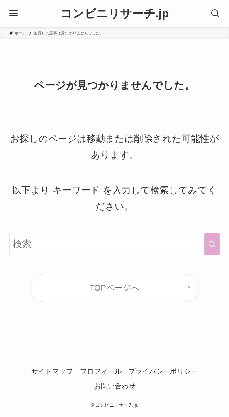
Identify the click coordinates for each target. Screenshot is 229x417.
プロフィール (101, 371)
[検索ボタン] (215, 13)
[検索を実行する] (212, 244)
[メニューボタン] (13, 13)
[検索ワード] (114, 244)
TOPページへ (114, 288)
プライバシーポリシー (163, 371)
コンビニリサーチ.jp (114, 13)
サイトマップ (52, 371)
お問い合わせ (115, 386)
